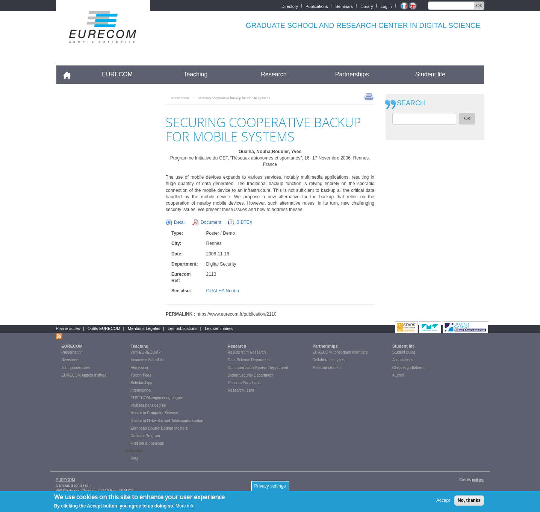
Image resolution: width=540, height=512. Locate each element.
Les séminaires (219, 328)
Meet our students (327, 368)
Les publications (182, 328)
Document (211, 222)
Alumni (398, 375)
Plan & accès (68, 328)
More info (184, 506)
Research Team (241, 390)
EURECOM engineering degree (157, 398)
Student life (430, 74)
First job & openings (147, 443)
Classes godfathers (408, 368)
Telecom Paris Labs (244, 383)
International (141, 390)
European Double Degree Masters (159, 428)
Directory (289, 6)
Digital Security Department (251, 375)
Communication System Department (258, 368)
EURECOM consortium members (340, 352)
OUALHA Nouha (222, 290)
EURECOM (117, 74)
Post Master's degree (148, 405)
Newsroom (71, 360)
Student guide (404, 352)
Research (273, 74)
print (368, 96)
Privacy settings (270, 486)
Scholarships (141, 383)
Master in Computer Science (154, 413)
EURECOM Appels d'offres (84, 375)
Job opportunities (76, 368)
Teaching (195, 74)
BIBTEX (244, 222)
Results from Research (247, 352)
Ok (479, 5)
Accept (443, 500)
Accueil (70, 74)
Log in (386, 6)
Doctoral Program (145, 436)
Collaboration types (328, 360)
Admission (139, 368)
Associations (402, 360)
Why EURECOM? (145, 352)
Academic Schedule (147, 360)
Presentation (72, 352)
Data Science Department (249, 360)
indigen (478, 480)
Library (366, 6)
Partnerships (352, 74)
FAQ (134, 458)
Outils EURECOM (104, 328)
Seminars (343, 6)
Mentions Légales (144, 328)
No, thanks (469, 500)
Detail (180, 222)
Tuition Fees (141, 375)
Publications (317, 6)
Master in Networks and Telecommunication (167, 421)
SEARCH (411, 103)
